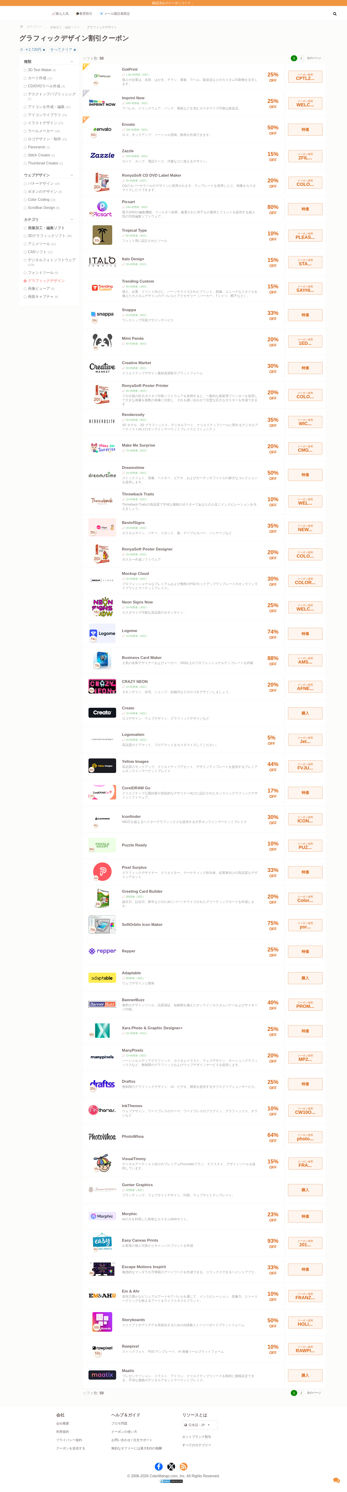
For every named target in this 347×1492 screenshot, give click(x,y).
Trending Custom (138, 281)
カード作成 (40, 78)
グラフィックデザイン (46, 281)
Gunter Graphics (137, 1185)
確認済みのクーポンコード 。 (173, 3)
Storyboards (133, 1320)
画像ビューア (41, 288)
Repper (128, 951)
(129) (31, 264)
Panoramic (39, 147)
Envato (128, 124)
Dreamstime (133, 467)
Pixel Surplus (134, 867)
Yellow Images (135, 761)
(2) (53, 155)
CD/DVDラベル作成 (46, 86)
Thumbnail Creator (45, 163)
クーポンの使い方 (124, 1431)
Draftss (128, 1081)
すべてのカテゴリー (196, 1445)
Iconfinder (131, 816)
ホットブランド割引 (196, 1437)
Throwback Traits (138, 494)
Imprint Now (133, 98)
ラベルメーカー (44, 131)
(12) (53, 244)
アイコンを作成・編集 (49, 107)
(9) (57, 208)
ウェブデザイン (49, 175)
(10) (52, 200)
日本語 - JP (194, 1425)
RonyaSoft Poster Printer (145, 385)
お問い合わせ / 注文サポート (132, 1440)
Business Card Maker (142, 657)
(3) (63, 86)
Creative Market (136, 363)
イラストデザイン (45, 123)
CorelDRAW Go (136, 788)
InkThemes (132, 1106)
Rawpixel (130, 1346)
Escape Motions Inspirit (144, 1267)
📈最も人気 (60, 13)
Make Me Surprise (138, 445)
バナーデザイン (44, 183)
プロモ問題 (119, 1423)
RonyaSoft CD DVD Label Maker (151, 175)
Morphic (129, 1214)
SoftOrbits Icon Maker (142, 924)
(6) (54, 70)
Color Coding (41, 200)
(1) (48, 147)
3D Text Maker (42, 70)
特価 (305, 130)
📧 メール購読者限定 (115, 13)
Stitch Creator (41, 155)
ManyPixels (132, 1050)
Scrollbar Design (43, 208)
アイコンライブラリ (47, 115)
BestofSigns (133, 523)
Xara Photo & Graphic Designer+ (152, 1028)
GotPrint (130, 69)
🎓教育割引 (84, 13)
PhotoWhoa (133, 1136)
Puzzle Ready (134, 845)
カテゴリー (33, 26)
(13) (64, 115)
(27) (60, 123)
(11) (49, 78)
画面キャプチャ (43, 296)
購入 (305, 713)
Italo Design (133, 259)
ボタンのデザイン (45, 191)
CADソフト (40, 252)
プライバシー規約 (69, 1440)
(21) (68, 107)
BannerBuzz (133, 1000)
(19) (57, 131)
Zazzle (128, 151)
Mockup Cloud (135, 573)
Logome (129, 631)
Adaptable (131, 973)
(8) (60, 191)
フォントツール (43, 273)
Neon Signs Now (137, 602)
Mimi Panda (133, 338)
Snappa (129, 310)
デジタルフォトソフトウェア (52, 262)
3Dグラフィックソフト (50, 236)
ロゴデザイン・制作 (47, 139)
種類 (49, 61)
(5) (56, 273)
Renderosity (133, 414)
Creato (128, 708)
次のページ (314, 58)
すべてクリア (61, 50)
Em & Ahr (131, 1291)
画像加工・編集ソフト (65, 27)
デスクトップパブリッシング (52, 96)
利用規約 (62, 1431)
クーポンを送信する (70, 1448)
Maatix (128, 1371)
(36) (69, 236)
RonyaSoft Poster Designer (147, 549)
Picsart (128, 202)
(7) (29, 99)
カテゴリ (49, 219)
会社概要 (62, 1423)
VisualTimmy (134, 1159)
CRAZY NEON (135, 681)
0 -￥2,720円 (31, 50)
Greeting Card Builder (142, 891)
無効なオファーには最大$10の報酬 (136, 1448)
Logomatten (133, 734)
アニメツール (42, 244)
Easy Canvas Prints (140, 1240)
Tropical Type (134, 230)
